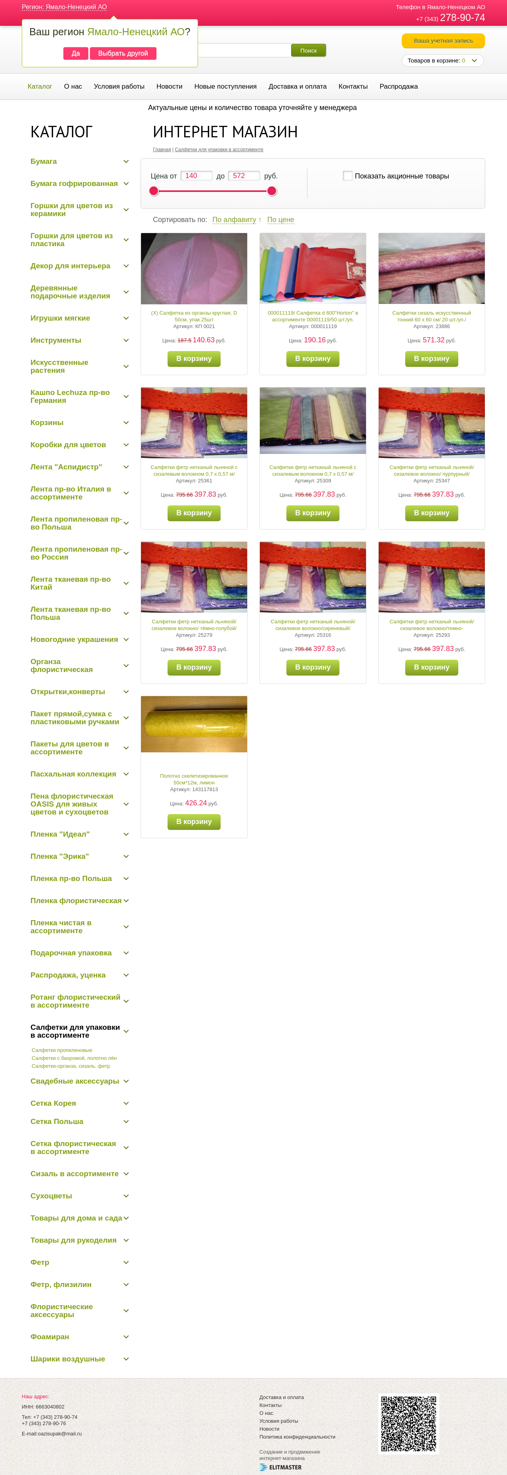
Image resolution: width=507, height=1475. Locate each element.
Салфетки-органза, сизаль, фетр (71, 1066)
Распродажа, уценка (68, 975)
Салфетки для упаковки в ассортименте (75, 1031)
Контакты (353, 86)
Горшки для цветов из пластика (71, 240)
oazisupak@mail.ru (60, 1434)
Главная (162, 149)
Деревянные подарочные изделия (70, 292)
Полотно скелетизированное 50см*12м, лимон (194, 779)
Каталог (40, 86)
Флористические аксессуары (61, 1310)
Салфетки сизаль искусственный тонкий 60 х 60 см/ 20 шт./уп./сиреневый (431, 319)
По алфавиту (234, 220)
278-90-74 (462, 17)
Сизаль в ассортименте (74, 1173)
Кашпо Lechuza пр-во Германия (70, 396)
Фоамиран (49, 1337)
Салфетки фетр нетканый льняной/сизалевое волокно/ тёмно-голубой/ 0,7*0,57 (194, 628)
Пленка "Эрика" (59, 856)
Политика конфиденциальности (297, 1437)
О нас (73, 86)
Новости (169, 86)
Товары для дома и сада (76, 1218)
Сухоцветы (51, 1196)
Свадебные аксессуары (74, 1081)
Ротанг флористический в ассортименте (75, 1001)
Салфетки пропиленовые (62, 1050)
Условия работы (119, 86)
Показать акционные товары (402, 176)
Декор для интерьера (70, 266)
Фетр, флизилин (60, 1284)
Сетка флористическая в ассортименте (73, 1147)
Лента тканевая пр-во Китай (70, 583)
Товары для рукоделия (73, 1240)
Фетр (39, 1262)
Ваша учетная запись (443, 40)
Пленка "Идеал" (60, 834)
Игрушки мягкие (60, 318)
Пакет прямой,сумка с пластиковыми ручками (74, 718)
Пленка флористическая (76, 900)
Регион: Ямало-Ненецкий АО (64, 7)
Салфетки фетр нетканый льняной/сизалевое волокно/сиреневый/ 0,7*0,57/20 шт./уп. (313, 628)
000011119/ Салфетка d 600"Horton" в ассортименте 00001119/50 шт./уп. (313, 316)
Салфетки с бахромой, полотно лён (74, 1058)
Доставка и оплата (298, 86)
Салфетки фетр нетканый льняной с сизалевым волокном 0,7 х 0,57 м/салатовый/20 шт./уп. (312, 474)
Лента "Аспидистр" (66, 467)
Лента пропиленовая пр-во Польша (76, 523)
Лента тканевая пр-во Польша (70, 613)
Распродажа (398, 86)
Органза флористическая (61, 665)
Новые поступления (225, 86)
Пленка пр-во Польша (71, 878)
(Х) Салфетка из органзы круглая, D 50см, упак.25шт (194, 316)
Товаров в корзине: (436, 60)
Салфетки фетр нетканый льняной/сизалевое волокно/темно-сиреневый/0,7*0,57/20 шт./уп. (431, 628)
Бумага (43, 161)
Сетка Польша (57, 1121)
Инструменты (55, 340)
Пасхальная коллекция (73, 774)
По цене (280, 220)
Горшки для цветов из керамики (71, 209)
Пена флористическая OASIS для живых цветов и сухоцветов (71, 804)
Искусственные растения (59, 366)
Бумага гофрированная (74, 183)
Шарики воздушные (67, 1359)
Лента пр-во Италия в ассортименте (70, 493)
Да (76, 53)
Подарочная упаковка (71, 953)
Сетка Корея (53, 1103)
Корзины (46, 422)
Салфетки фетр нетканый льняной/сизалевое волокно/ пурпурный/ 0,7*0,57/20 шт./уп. (431, 474)
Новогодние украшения (74, 639)
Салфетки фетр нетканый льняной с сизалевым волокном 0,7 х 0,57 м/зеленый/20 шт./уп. (194, 474)
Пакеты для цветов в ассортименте (69, 748)
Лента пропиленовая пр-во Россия (76, 553)
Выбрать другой (123, 53)
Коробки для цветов (68, 444)
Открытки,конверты (67, 691)
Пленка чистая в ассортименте (60, 927)
